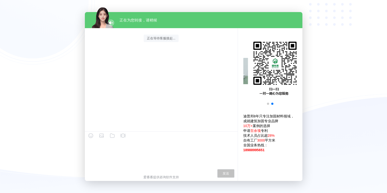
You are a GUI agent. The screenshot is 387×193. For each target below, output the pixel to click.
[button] (268, 104)
